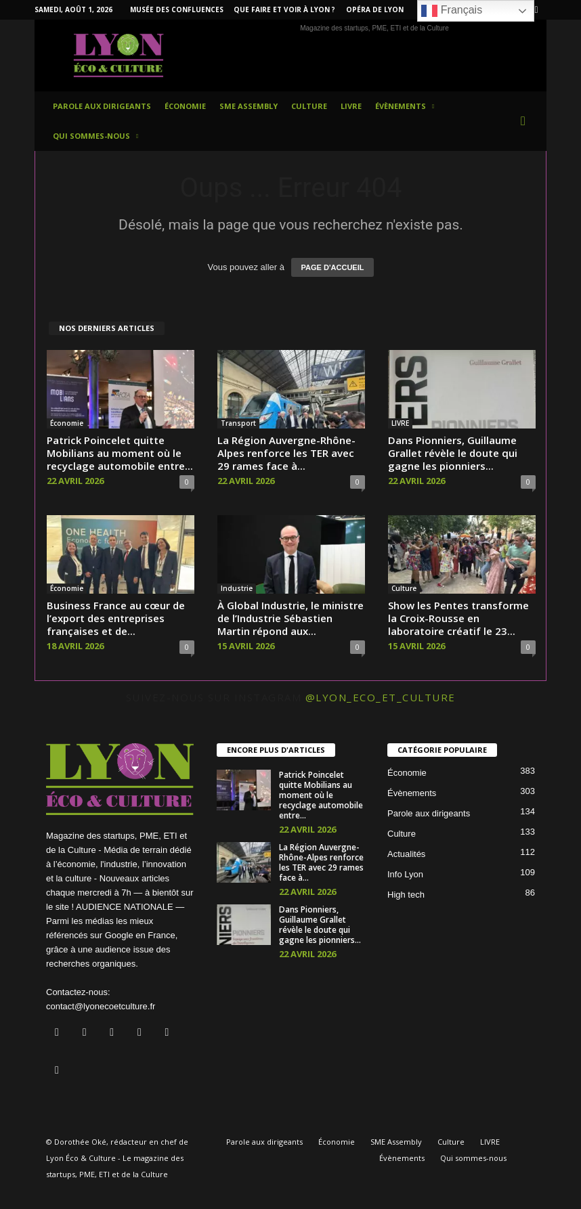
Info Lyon (405, 874)
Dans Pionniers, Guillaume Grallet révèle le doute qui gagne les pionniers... (452, 452)
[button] (526, 121)
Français (451, 11)
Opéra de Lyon (375, 9)
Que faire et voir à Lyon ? (284, 9)
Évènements (404, 106)
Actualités (406, 854)
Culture (309, 106)
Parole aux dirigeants (102, 106)
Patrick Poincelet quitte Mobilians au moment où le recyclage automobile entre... (120, 452)
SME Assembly (248, 106)
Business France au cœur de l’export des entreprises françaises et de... (116, 618)
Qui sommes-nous (95, 136)
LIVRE (351, 106)
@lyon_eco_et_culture (380, 697)
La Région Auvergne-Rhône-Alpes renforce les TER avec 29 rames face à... (286, 452)
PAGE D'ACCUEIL (332, 267)
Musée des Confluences (176, 9)
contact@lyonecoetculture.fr (100, 1006)
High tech (406, 894)
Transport (238, 423)
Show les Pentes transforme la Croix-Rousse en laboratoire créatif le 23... (458, 618)
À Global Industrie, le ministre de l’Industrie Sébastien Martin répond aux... (290, 618)
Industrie (237, 588)
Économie (185, 106)
